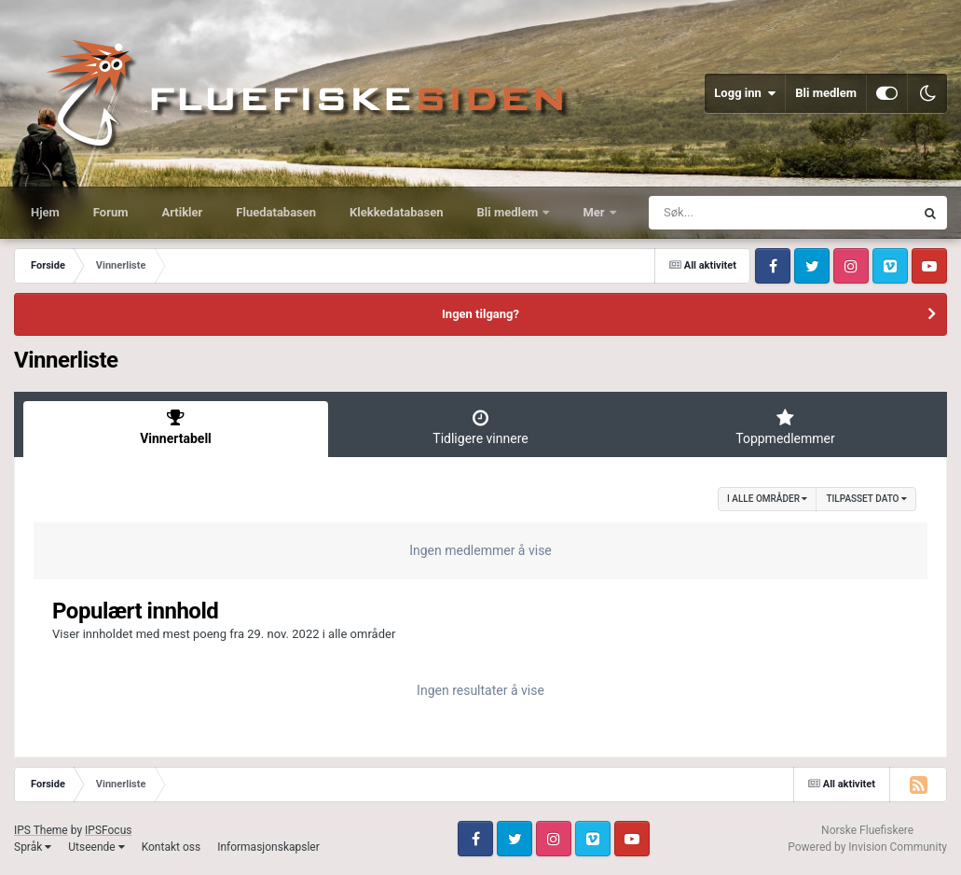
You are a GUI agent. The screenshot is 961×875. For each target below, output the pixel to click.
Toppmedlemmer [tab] (785, 427)
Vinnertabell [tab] (175, 427)
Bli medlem (826, 93)
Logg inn (745, 93)
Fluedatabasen (276, 212)
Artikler (182, 212)
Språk (32, 847)
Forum (111, 212)
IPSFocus (108, 830)
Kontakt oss (171, 847)
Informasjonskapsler (268, 847)
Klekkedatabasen (396, 212)
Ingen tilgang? (480, 314)
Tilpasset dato (866, 498)
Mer (595, 212)
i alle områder (767, 498)
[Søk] (736, 212)
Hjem (45, 212)
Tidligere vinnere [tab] (480, 427)
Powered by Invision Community (867, 847)
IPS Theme (41, 830)
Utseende (96, 847)
